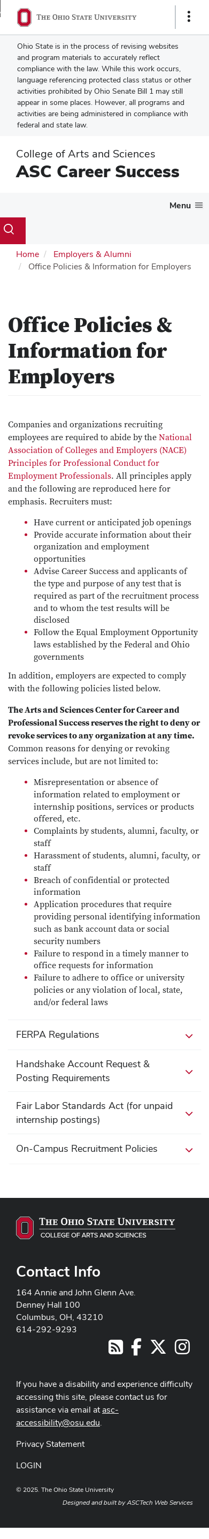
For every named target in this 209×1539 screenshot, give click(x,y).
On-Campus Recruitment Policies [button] (104, 1149)
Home (27, 254)
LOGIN (29, 1465)
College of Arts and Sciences (86, 154)
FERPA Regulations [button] (104, 1035)
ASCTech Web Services (160, 1502)
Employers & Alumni (92, 254)
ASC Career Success (98, 171)
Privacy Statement (50, 1444)
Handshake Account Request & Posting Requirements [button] (104, 1071)
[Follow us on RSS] (116, 1350)
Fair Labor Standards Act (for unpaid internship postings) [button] (104, 1112)
